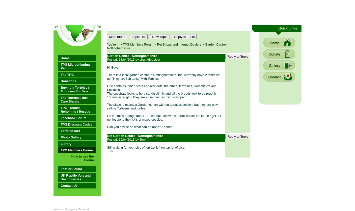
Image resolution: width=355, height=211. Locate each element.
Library (66, 144)
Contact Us (69, 185)
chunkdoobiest (150, 59)
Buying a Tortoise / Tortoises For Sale (75, 89)
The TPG (67, 75)
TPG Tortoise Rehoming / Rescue (75, 109)
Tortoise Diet (70, 131)
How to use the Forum (82, 158)
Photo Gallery (71, 137)
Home (65, 58)
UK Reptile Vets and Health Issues (76, 177)
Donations (68, 81)
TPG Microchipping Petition (75, 66)
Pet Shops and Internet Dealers (179, 44)
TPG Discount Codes (76, 124)
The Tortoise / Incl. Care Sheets (74, 99)
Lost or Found (71, 169)
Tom (143, 139)
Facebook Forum (73, 118)
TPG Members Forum (77, 150)
